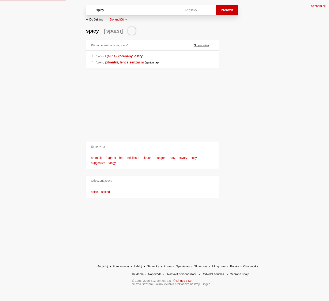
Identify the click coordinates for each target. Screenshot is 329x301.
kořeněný (125, 56)
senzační (136, 62)
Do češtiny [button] (96, 19)
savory (183, 157)
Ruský (167, 266)
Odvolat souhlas (213, 274)
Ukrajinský (219, 266)
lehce (124, 62)
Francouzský (121, 266)
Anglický (102, 266)
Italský (138, 266)
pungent (161, 157)
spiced (105, 192)
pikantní (111, 62)
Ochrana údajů (239, 274)
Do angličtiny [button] (118, 19)
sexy (194, 157)
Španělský (183, 266)
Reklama (138, 274)
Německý (153, 266)
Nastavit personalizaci (181, 274)
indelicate (133, 157)
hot (121, 157)
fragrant (111, 157)
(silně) (112, 56)
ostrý (138, 56)
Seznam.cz (318, 6)
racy (172, 157)
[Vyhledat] (129, 10)
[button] (152, 147)
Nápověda (155, 274)
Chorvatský (250, 266)
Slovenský (201, 266)
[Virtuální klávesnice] (168, 10)
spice (94, 192)
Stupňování (204, 45)
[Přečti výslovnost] (132, 31)
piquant (147, 157)
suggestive (98, 163)
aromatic (96, 157)
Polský (234, 266)
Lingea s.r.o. (184, 280)
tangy (112, 163)
